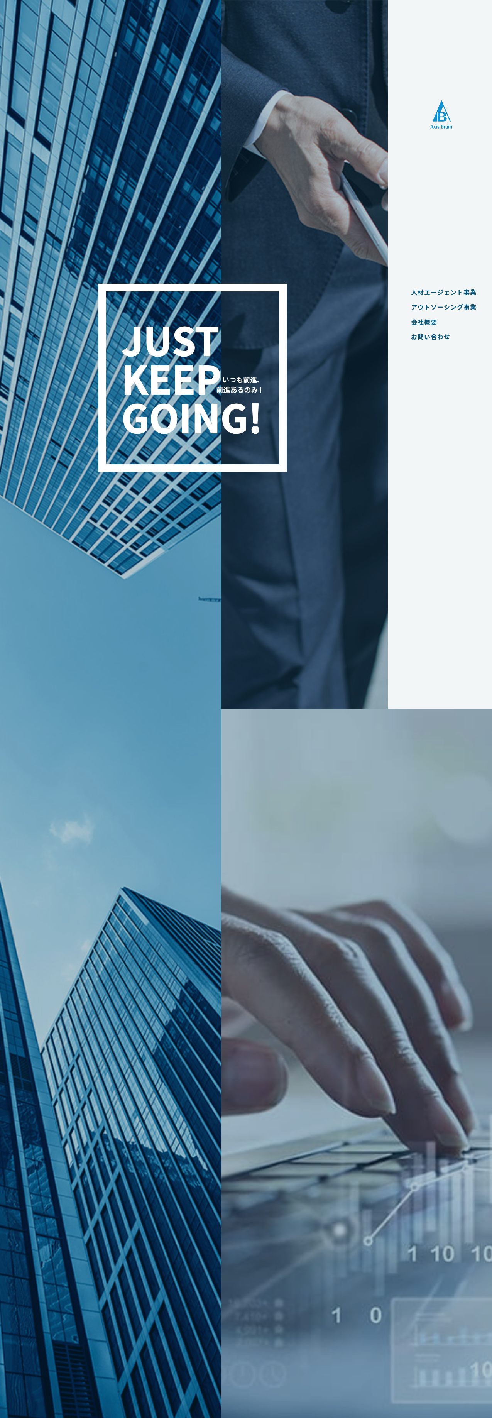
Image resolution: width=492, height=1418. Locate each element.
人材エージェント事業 (440, 292)
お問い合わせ (426, 336)
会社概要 (420, 322)
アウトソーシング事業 (440, 306)
